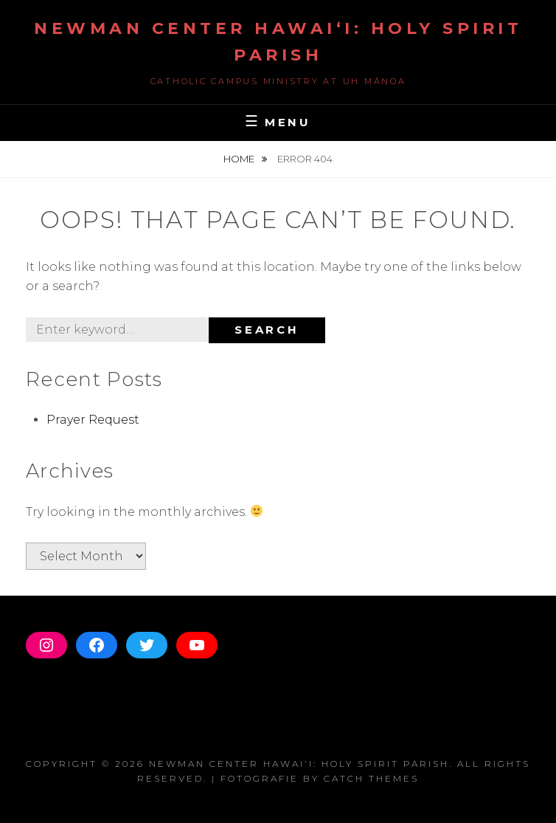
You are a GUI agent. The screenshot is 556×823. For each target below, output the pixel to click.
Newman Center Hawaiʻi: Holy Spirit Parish (299, 763)
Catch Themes (371, 778)
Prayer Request (92, 420)
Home (240, 159)
